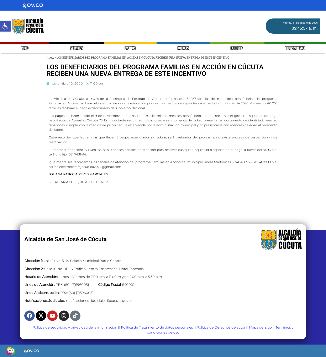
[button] (5, 26)
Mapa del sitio (260, 327)
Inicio (50, 57)
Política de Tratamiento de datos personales (157, 327)
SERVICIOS (76, 48)
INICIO (24, 48)
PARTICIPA (237, 48)
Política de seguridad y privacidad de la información (75, 327)
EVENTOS (130, 48)
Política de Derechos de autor (221, 327)
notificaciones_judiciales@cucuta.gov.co (99, 301)
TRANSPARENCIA (295, 48)
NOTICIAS (183, 48)
